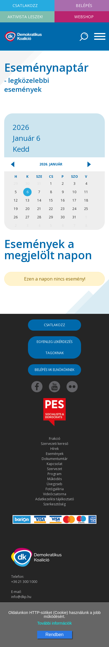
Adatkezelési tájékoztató (54, 499)
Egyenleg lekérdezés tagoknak (54, 347)
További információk (54, 623)
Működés (54, 479)
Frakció (54, 438)
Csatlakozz (54, 325)
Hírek (54, 448)
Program (54, 473)
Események (54, 453)
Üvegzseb (54, 484)
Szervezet (54, 468)
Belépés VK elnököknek (54, 369)
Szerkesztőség (54, 504)
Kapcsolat (54, 463)
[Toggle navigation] (98, 36)
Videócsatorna (54, 494)
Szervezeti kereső (54, 443)
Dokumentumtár (55, 458)
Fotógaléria (55, 489)
